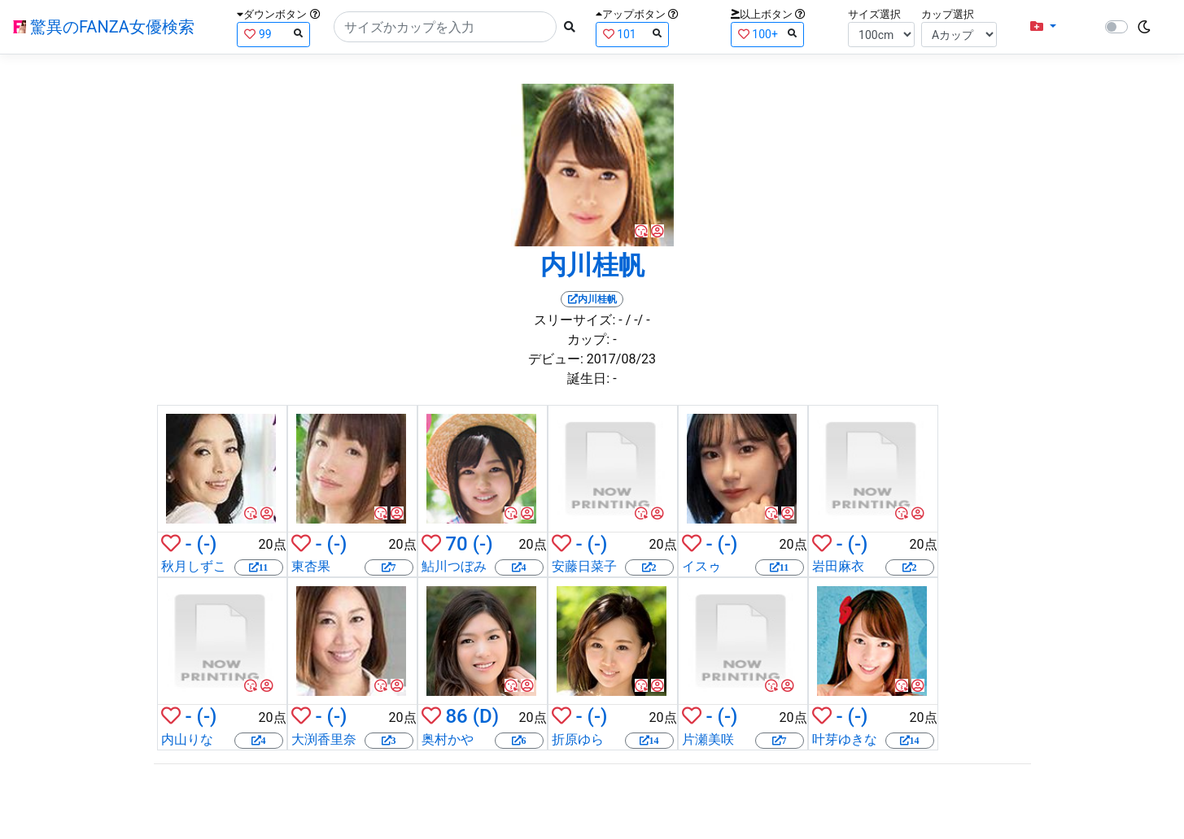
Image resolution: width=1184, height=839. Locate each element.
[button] (1043, 27)
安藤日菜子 (584, 566)
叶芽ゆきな (844, 739)
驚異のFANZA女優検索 (103, 27)
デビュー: (555, 359)
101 (632, 33)
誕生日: (588, 378)
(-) (207, 544)
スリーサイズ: (574, 320)
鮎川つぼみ (454, 566)
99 (273, 33)
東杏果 (310, 566)
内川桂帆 (592, 265)
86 (456, 716)
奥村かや (448, 739)
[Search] (445, 26)
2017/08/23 (621, 359)
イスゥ (701, 566)
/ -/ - (638, 320)
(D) (486, 716)
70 (456, 544)
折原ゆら (578, 739)
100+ (767, 33)
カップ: (588, 339)
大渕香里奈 (323, 739)
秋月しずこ (193, 566)
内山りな (187, 739)
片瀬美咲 (708, 739)
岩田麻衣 (838, 566)
